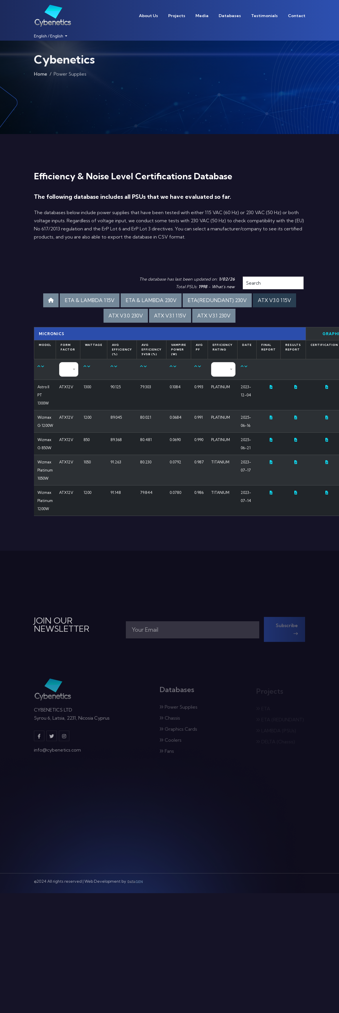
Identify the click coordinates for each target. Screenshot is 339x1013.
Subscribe (287, 631)
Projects (176, 15)
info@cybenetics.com (57, 752)
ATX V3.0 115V (274, 300)
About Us (148, 15)
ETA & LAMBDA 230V (151, 300)
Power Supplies (178, 709)
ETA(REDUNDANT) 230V (217, 300)
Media (202, 15)
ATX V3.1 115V (170, 316)
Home (40, 75)
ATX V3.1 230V (214, 316)
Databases (230, 15)
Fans (166, 753)
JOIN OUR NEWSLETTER (61, 625)
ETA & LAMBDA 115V (90, 300)
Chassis (169, 720)
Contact (296, 15)
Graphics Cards (178, 731)
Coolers (170, 742)
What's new (223, 286)
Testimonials (264, 15)
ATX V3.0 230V (125, 316)
